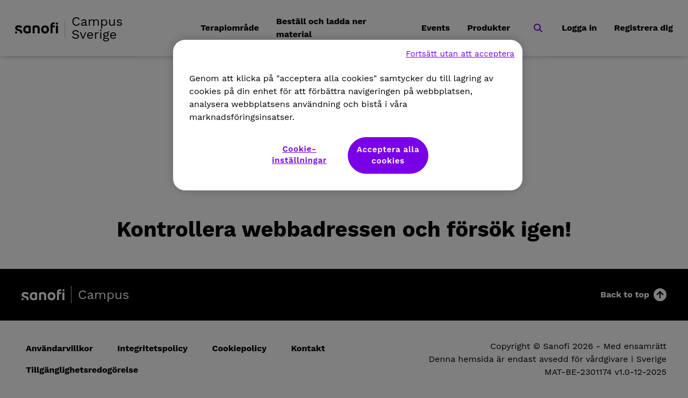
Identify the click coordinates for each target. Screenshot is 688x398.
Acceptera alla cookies (388, 155)
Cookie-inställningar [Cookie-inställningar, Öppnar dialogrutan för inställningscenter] (299, 154)
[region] (347, 115)
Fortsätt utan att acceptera (460, 54)
